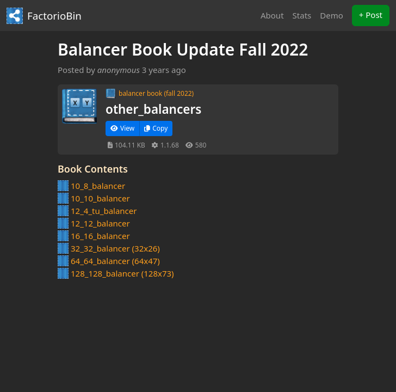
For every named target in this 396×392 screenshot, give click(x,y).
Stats (302, 15)
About (272, 15)
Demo (331, 15)
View (122, 128)
